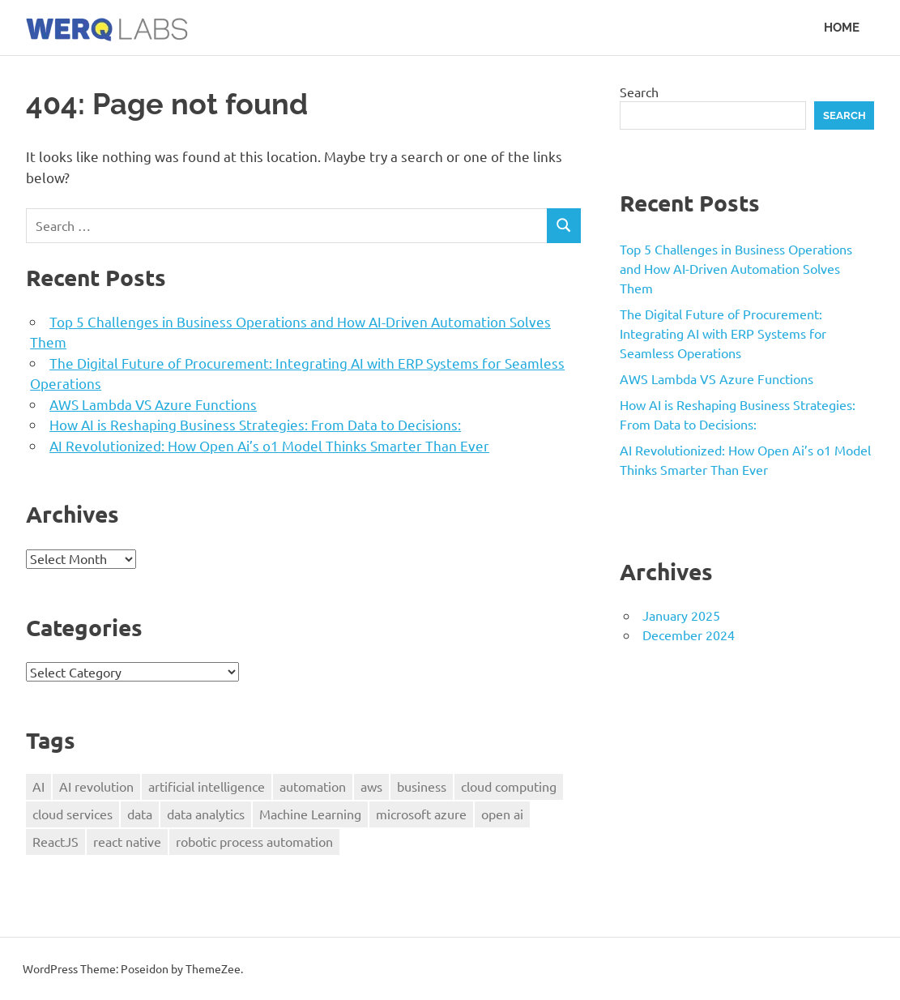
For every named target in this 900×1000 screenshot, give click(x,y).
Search (639, 91)
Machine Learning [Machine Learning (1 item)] (310, 814)
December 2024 (688, 634)
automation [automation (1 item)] (312, 786)
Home (841, 27)
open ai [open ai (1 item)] (502, 814)
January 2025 (681, 615)
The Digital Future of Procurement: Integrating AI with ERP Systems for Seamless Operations (723, 333)
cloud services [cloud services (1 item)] (72, 814)
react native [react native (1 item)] (127, 841)
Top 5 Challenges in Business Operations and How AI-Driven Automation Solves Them (736, 268)
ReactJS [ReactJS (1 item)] (55, 841)
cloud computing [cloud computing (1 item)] (509, 786)
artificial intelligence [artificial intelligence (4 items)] (206, 786)
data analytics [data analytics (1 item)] (206, 814)
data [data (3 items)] (139, 814)
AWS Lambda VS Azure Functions (153, 403)
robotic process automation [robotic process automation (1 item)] (254, 841)
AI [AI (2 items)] (38, 786)
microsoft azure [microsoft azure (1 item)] (421, 814)
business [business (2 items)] (421, 786)
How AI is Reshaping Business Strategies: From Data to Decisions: (255, 424)
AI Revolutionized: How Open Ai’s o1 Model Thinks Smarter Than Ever (269, 445)
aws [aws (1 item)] (371, 786)
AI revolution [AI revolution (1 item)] (96, 786)
